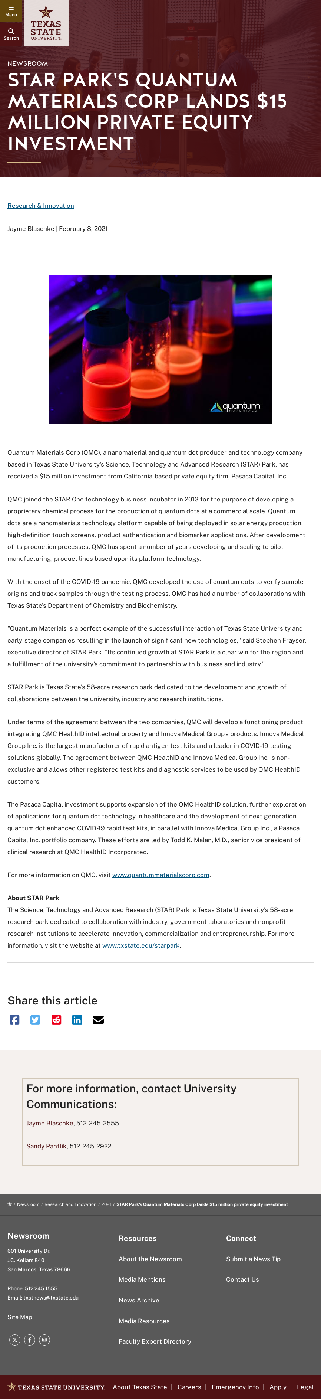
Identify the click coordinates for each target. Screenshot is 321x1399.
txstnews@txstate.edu (51, 1298)
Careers (189, 1387)
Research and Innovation (70, 1204)
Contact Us (242, 1279)
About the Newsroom (150, 1259)
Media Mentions (142, 1279)
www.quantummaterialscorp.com (160, 875)
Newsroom (27, 63)
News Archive (139, 1300)
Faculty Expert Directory (155, 1341)
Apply (278, 1387)
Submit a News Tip (253, 1259)
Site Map (19, 1317)
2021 (106, 1204)
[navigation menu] (11, 11)
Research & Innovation (40, 205)
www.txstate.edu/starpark (141, 945)
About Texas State (140, 1387)
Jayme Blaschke (49, 1123)
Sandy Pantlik (46, 1146)
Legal (305, 1387)
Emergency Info (235, 1387)
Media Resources (144, 1321)
